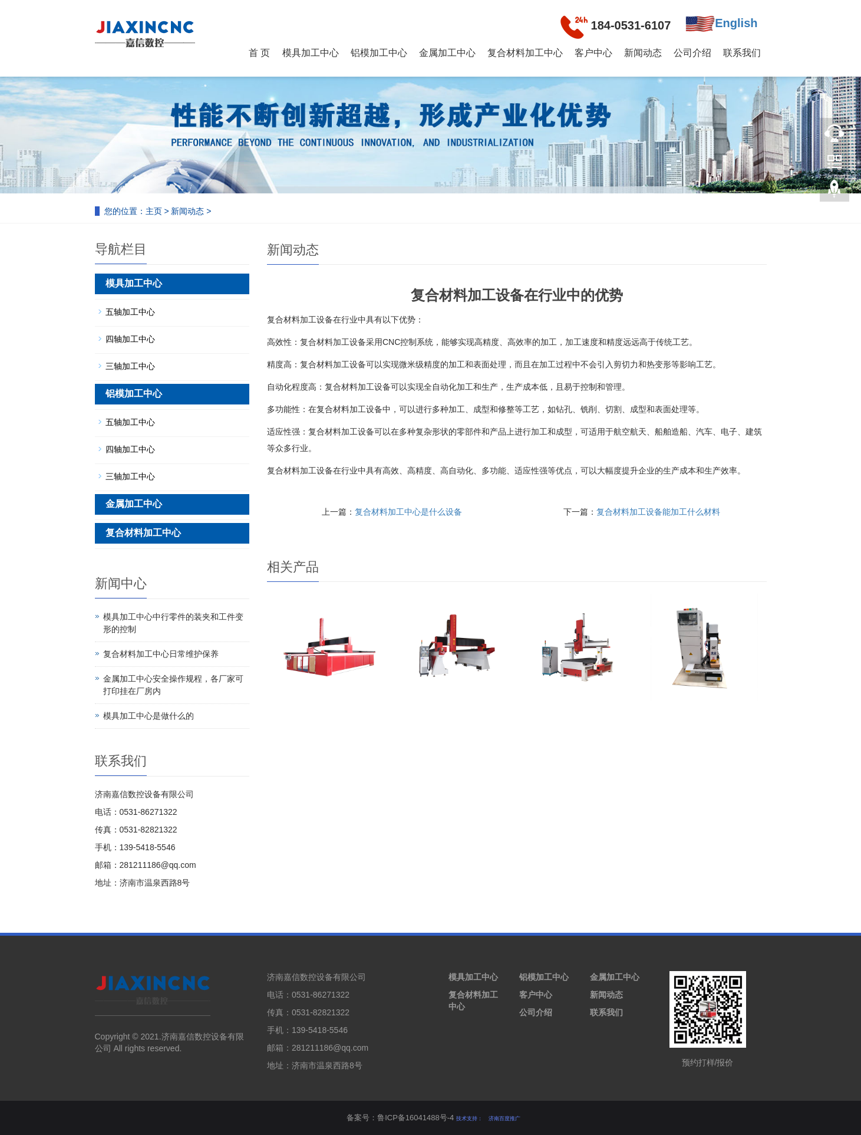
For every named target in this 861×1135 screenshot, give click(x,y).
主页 (154, 211)
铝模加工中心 (379, 53)
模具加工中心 (310, 53)
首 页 (259, 53)
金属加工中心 (447, 53)
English (721, 23)
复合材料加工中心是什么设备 (408, 511)
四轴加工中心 (130, 339)
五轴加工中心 (130, 312)
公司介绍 (692, 53)
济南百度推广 (504, 1118)
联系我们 (742, 53)
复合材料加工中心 (525, 53)
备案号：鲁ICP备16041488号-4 (400, 1117)
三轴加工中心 (130, 366)
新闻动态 (643, 53)
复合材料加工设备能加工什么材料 (658, 511)
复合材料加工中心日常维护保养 (161, 654)
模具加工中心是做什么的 (148, 716)
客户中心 (593, 53)
